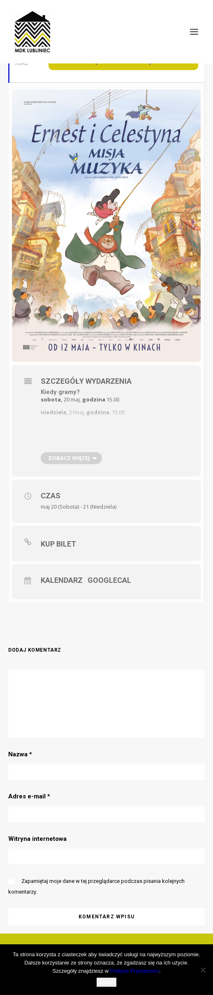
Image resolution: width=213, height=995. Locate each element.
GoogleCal (108, 580)
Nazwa (20, 754)
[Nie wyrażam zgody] (203, 970)
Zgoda (106, 982)
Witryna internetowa (37, 838)
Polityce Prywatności (134, 971)
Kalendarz (62, 580)
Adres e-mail (29, 796)
